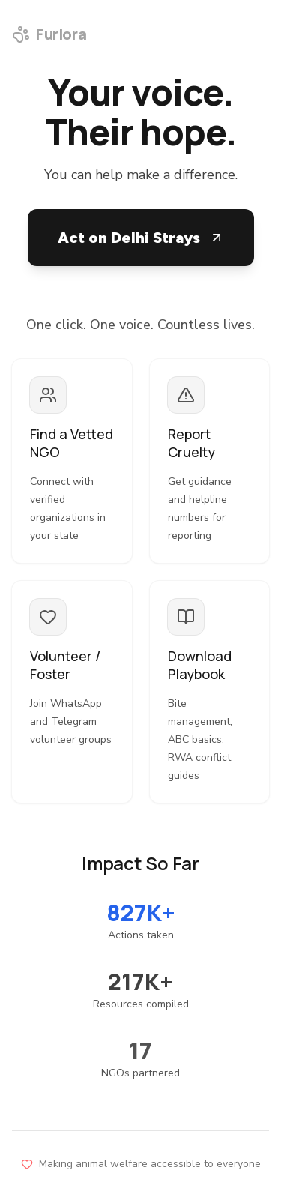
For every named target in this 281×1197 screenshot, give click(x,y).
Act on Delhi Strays (141, 238)
